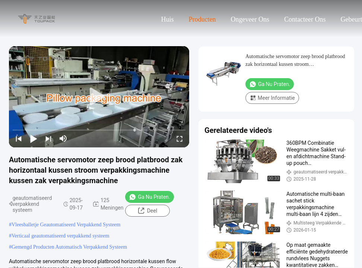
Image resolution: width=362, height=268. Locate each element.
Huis (167, 19)
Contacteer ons (305, 19)
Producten (202, 19)
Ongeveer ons (250, 19)
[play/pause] (33, 138)
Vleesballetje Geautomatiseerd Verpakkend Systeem (66, 224)
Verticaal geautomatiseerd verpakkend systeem (60, 236)
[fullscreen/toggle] (179, 138)
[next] (48, 138)
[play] (99, 96)
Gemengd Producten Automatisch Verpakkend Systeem (69, 247)
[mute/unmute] (63, 138)
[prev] (18, 138)
